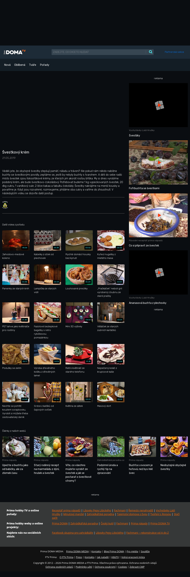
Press (79, 557)
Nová (7, 65)
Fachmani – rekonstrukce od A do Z (147, 532)
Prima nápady (139, 523)
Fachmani (120, 510)
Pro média (132, 551)
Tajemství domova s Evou (132, 514)
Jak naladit (103, 557)
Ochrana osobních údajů (59, 566)
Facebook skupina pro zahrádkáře (72, 532)
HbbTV (115, 557)
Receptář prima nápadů (66, 510)
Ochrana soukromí (105, 566)
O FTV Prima (66, 557)
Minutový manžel (73, 514)
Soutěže (145, 551)
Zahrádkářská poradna (100, 514)
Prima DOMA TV (160, 523)
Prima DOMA (60, 523)
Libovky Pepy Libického (97, 510)
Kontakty (96, 551)
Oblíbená (19, 65)
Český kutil (107, 523)
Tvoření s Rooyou (160, 514)
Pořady (44, 65)
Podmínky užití (84, 566)
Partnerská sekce (174, 52)
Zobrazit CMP (137, 566)
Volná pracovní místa (133, 557)
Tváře (32, 65)
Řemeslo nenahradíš (140, 510)
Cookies (122, 566)
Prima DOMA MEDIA (77, 551)
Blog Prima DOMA (114, 551)
